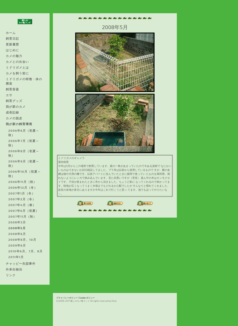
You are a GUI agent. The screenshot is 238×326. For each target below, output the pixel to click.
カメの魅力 (14, 56)
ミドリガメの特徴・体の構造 (24, 81)
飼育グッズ (14, 101)
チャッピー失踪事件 (21, 263)
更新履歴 (12, 44)
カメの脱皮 (14, 118)
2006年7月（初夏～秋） (23, 143)
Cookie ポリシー (87, 297)
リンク (11, 275)
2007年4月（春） (22, 205)
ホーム (11, 33)
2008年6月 (17, 234)
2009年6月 (17, 245)
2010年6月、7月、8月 (25, 251)
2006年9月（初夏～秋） (23, 163)
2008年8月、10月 (22, 239)
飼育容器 (12, 89)
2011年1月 (16, 257)
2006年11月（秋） (22, 182)
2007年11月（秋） (22, 216)
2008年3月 (17, 222)
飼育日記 (12, 38)
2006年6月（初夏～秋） (23, 133)
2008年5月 (17, 228)
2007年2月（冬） (22, 199)
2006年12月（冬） (22, 187)
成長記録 (12, 112)
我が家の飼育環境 (19, 124)
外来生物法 (14, 269)
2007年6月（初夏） (23, 210)
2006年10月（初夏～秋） (24, 174)
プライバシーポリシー (67, 297)
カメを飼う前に (17, 73)
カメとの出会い (17, 61)
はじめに (12, 50)
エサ (9, 95)
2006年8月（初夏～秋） (23, 153)
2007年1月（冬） (21, 193)
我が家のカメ (16, 106)
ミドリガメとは (17, 67)
